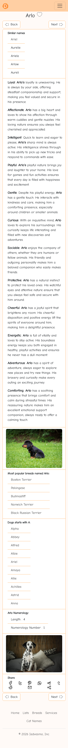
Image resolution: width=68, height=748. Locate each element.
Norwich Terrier (22, 504)
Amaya (15, 570)
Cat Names (34, 721)
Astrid (15, 595)
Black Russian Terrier (26, 513)
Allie (14, 578)
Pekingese (18, 488)
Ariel (14, 39)
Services (51, 713)
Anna (14, 603)
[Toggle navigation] (60, 6)
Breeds (37, 713)
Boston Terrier (21, 480)
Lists (26, 713)
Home (15, 713)
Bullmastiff (18, 496)
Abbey (15, 537)
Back (11, 24)
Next (57, 24)
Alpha (15, 529)
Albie (14, 554)
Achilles (16, 587)
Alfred (15, 545)
